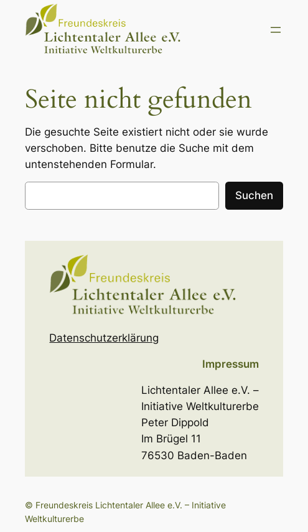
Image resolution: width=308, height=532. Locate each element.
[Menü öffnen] (275, 29)
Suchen (254, 195)
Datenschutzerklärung (104, 338)
